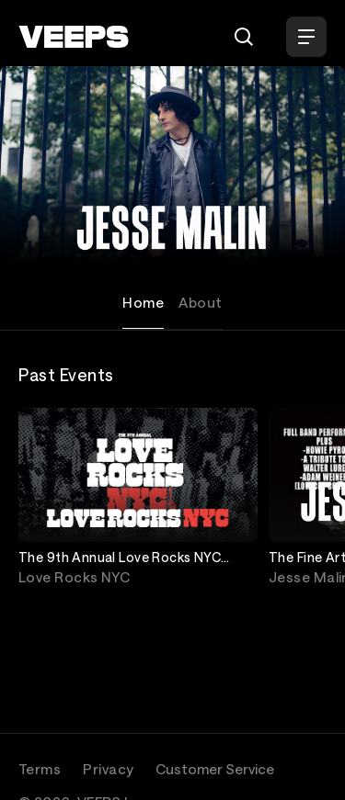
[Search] (244, 37)
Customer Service (214, 769)
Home (143, 302)
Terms (39, 769)
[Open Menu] (306, 37)
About (200, 302)
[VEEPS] (73, 37)
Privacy (108, 769)
